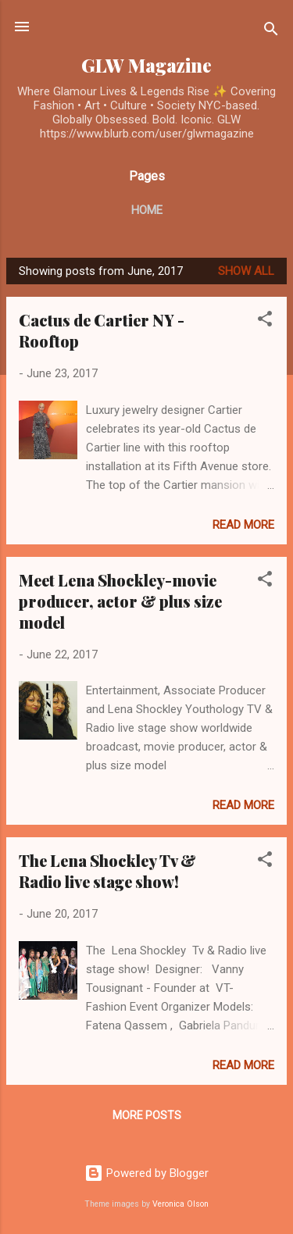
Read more (243, 525)
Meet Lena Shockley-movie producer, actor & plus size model (120, 601)
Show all (246, 271)
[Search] (271, 31)
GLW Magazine (146, 65)
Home (147, 210)
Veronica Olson (180, 1204)
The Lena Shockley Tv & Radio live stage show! (107, 871)
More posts (147, 1115)
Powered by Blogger (146, 1173)
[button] (264, 321)
